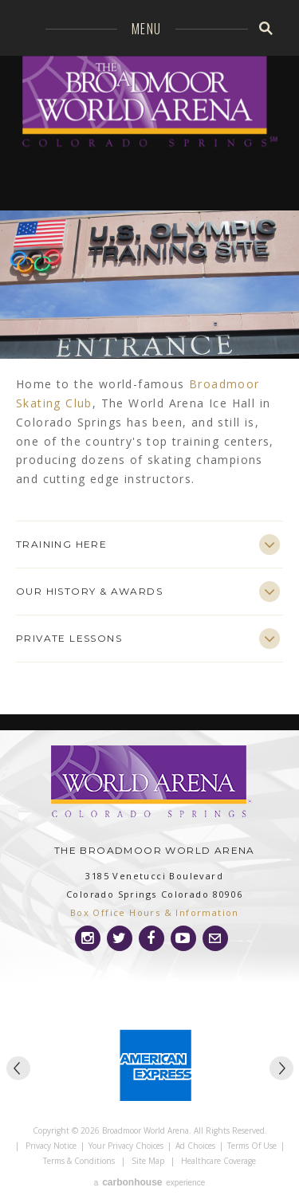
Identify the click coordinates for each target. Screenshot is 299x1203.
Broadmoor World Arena (149, 111)
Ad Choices (195, 1145)
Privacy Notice (51, 1145)
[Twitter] (119, 938)
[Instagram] (87, 938)
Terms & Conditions (79, 1160)
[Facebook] (151, 938)
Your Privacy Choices (126, 1145)
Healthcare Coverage (218, 1160)
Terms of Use (252, 1145)
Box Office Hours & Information (154, 912)
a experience (149, 1182)
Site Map (148, 1160)
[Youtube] (183, 938)
